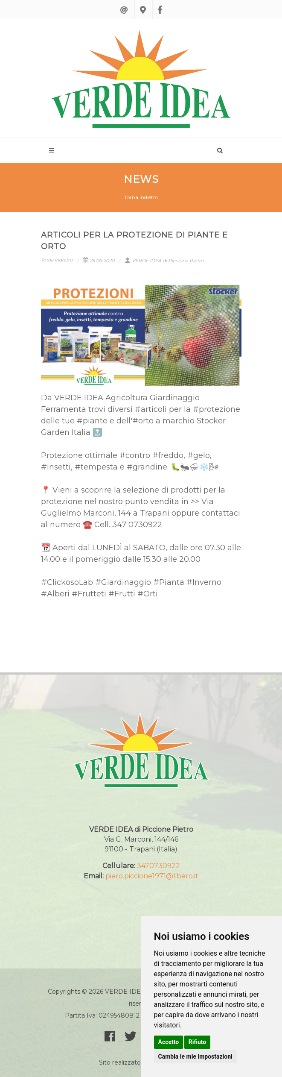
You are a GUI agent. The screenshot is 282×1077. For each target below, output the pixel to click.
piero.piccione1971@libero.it (151, 876)
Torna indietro (141, 197)
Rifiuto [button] (197, 1042)
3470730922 (158, 866)
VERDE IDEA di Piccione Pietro (164, 261)
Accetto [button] (168, 1042)
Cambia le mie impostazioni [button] (195, 1056)
